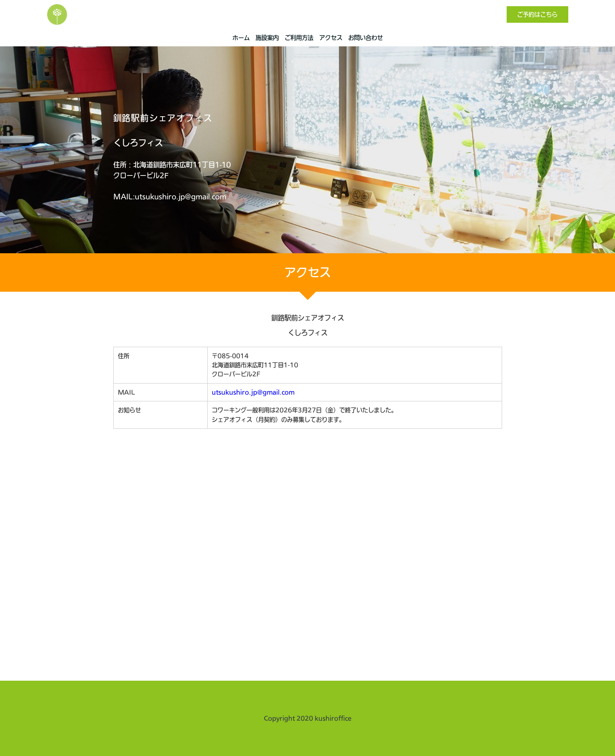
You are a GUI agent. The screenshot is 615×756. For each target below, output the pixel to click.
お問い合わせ (365, 38)
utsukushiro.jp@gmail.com (253, 392)
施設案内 (267, 38)
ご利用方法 (299, 38)
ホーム (241, 38)
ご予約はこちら (537, 14)
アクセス (330, 38)
